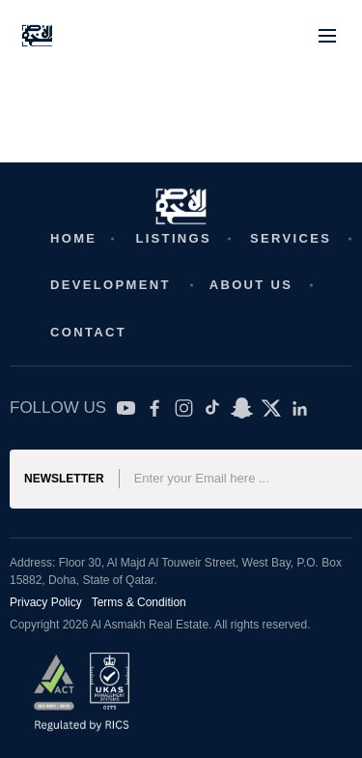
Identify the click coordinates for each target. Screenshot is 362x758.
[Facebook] (155, 408)
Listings (173, 238)
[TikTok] (213, 408)
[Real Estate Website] (37, 35)
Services (290, 238)
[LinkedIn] (300, 408)
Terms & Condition (139, 602)
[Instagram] (184, 408)
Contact (88, 332)
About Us (251, 284)
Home (73, 238)
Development (110, 284)
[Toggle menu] (327, 35)
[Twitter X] (271, 408)
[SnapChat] (242, 408)
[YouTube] (126, 408)
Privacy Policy (46, 602)
